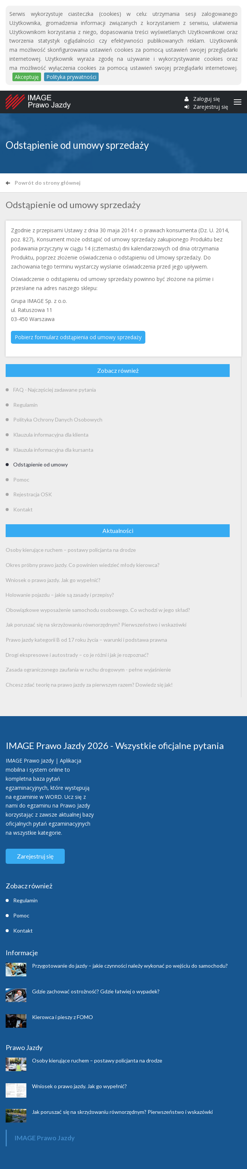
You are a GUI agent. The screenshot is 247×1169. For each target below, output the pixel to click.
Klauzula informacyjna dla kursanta (53, 449)
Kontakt (23, 509)
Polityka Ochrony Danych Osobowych (57, 419)
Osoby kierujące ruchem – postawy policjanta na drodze (71, 550)
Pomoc (21, 479)
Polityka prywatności (71, 76)
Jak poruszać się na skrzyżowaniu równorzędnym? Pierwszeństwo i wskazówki (96, 624)
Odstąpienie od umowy (40, 464)
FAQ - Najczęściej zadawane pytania (54, 389)
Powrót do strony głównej (43, 182)
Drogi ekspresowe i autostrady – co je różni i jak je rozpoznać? (77, 655)
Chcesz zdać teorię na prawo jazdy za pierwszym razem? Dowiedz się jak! (89, 684)
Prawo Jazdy (24, 1047)
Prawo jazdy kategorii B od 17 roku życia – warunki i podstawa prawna (86, 639)
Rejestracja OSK (32, 494)
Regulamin (25, 405)
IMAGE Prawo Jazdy (44, 1138)
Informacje (22, 952)
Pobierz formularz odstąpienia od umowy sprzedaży (78, 337)
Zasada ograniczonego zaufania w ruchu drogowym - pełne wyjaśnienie (88, 669)
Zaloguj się (206, 99)
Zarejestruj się (210, 107)
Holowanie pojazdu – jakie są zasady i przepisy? (60, 594)
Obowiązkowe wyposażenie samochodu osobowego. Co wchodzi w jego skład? (98, 610)
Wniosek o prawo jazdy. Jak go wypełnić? (53, 580)
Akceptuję (27, 76)
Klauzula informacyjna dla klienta (50, 434)
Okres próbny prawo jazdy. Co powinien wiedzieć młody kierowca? (83, 565)
